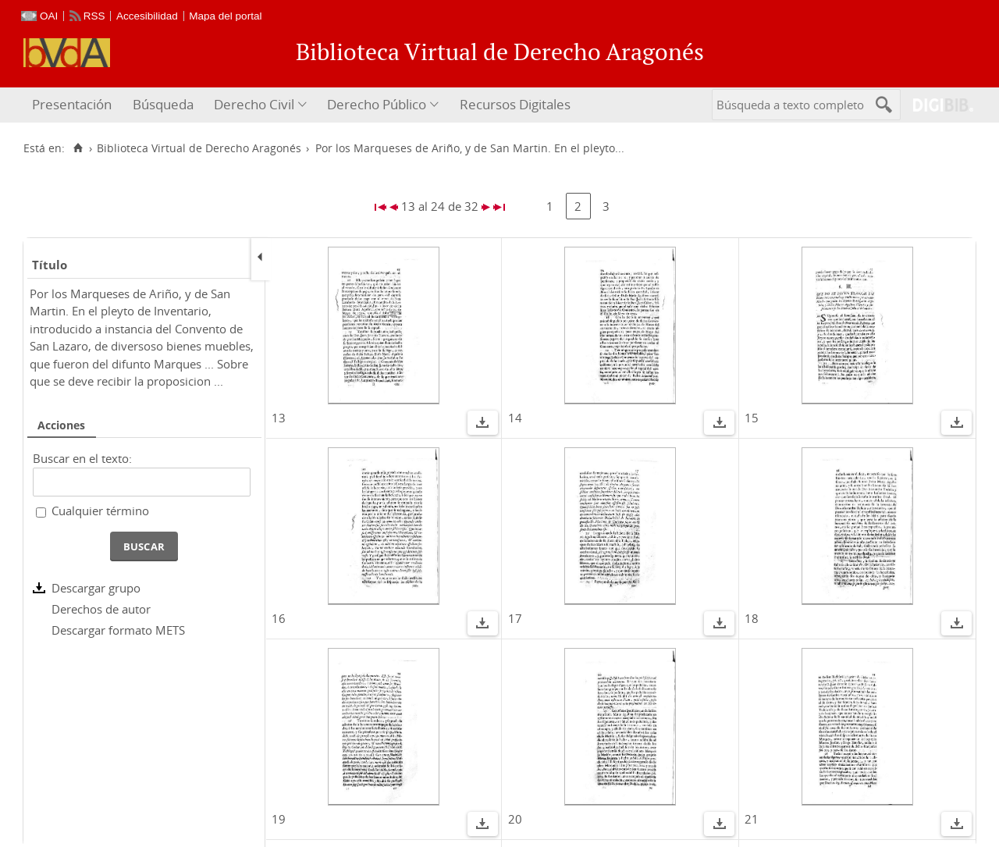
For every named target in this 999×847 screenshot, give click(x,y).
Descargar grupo (96, 588)
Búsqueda (163, 104)
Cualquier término (100, 510)
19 (279, 819)
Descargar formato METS (118, 630)
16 (279, 618)
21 (752, 819)
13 (279, 417)
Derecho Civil (254, 104)
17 (515, 618)
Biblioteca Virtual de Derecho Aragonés (199, 148)
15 (752, 417)
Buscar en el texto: (82, 458)
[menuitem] (74, 105)
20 (515, 819)
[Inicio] (77, 148)
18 (752, 618)
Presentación (72, 104)
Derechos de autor (101, 609)
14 (515, 417)
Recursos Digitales (515, 104)
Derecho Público (376, 104)
